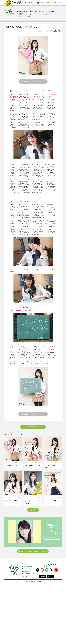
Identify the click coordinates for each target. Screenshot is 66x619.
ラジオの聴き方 (24, 599)
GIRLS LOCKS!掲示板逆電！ (12, 536)
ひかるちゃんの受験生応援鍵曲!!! (52, 537)
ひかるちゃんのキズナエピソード (33, 537)
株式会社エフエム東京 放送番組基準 (28, 607)
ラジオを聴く (28, 2)
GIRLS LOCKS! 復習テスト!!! (32, 466)
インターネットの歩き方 (26, 604)
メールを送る (52, 2)
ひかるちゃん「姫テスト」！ (52, 500)
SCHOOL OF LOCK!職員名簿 (27, 601)
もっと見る (33, 544)
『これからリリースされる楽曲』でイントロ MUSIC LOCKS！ (32, 502)
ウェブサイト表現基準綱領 (26, 609)
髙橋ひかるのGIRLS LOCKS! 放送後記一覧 (33, 585)
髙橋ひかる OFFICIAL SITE (51, 572)
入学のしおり (24, 597)
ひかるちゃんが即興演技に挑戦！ (12, 501)
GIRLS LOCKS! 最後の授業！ (12, 466)
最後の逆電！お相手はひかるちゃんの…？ (53, 466)
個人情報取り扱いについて (26, 602)
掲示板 (41, 2)
